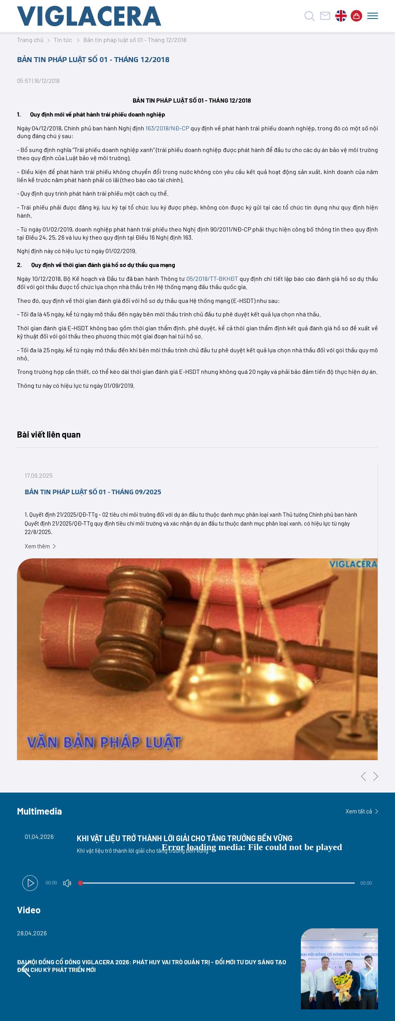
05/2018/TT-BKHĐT (212, 278)
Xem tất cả (362, 811)
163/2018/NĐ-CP (167, 128)
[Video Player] (197, 860)
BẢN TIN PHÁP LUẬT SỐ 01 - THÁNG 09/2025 (93, 492)
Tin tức (63, 39)
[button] (30, 883)
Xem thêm (40, 546)
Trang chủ (30, 39)
